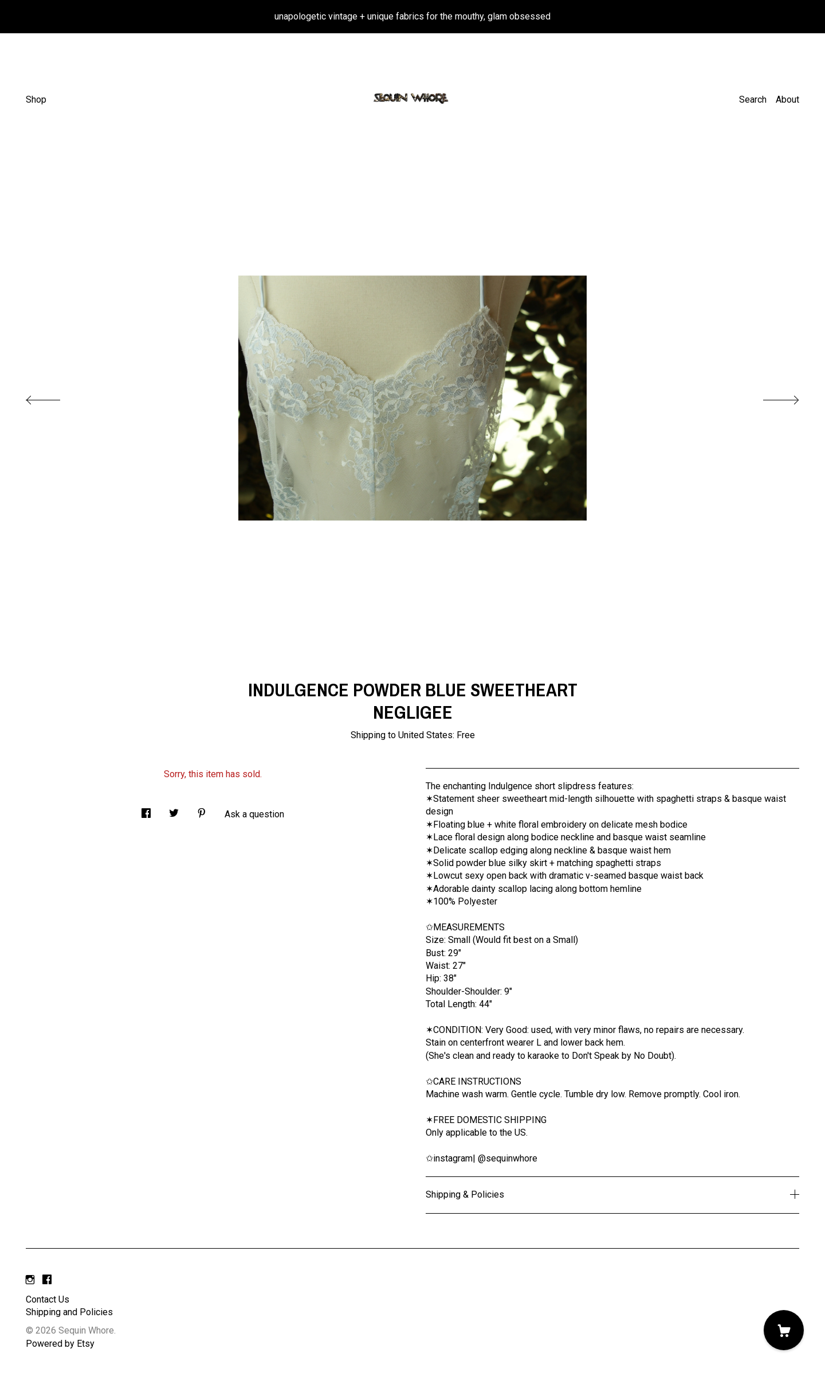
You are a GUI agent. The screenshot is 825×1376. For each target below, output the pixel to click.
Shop (36, 99)
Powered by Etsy (60, 1343)
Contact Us (47, 1299)
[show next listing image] (770, 397)
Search (753, 99)
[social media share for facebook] (146, 810)
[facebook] (47, 1280)
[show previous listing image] (54, 397)
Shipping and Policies (69, 1312)
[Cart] (784, 1330)
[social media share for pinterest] (201, 810)
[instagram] (30, 1280)
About (787, 99)
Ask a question (254, 814)
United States (425, 735)
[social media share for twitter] (174, 810)
